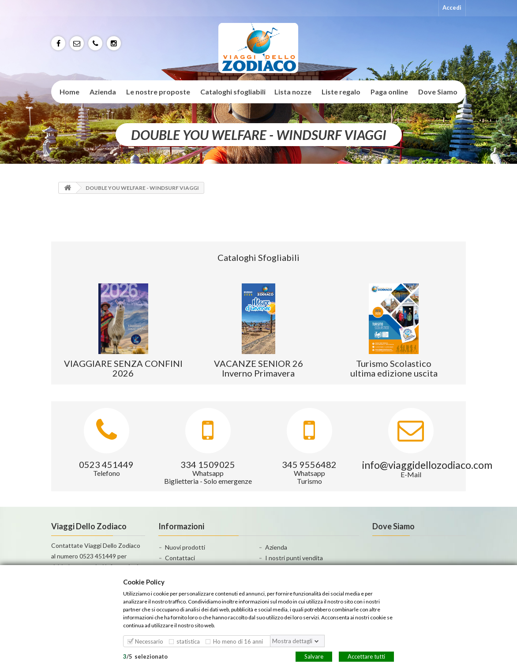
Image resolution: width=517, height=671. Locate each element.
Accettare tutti (366, 656)
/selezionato (145, 656)
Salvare (313, 656)
